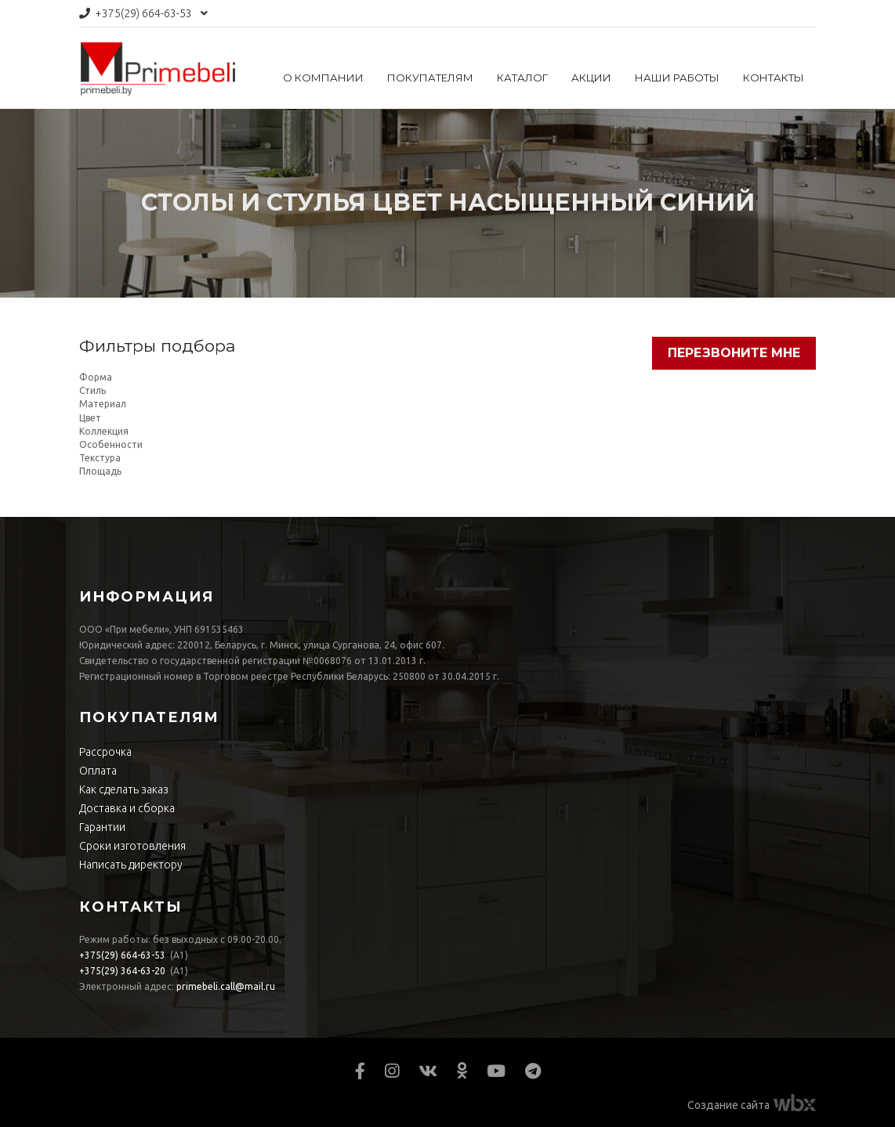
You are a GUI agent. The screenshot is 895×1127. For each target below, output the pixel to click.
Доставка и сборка (127, 808)
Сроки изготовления (132, 846)
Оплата (98, 770)
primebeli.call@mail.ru (225, 986)
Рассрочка (105, 752)
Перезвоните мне (734, 352)
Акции (591, 77)
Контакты (773, 77)
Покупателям (430, 77)
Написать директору (131, 864)
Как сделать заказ (123, 789)
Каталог (522, 77)
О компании (323, 77)
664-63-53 (143, 13)
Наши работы (677, 77)
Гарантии (102, 827)
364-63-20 (122, 971)
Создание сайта (728, 1105)
